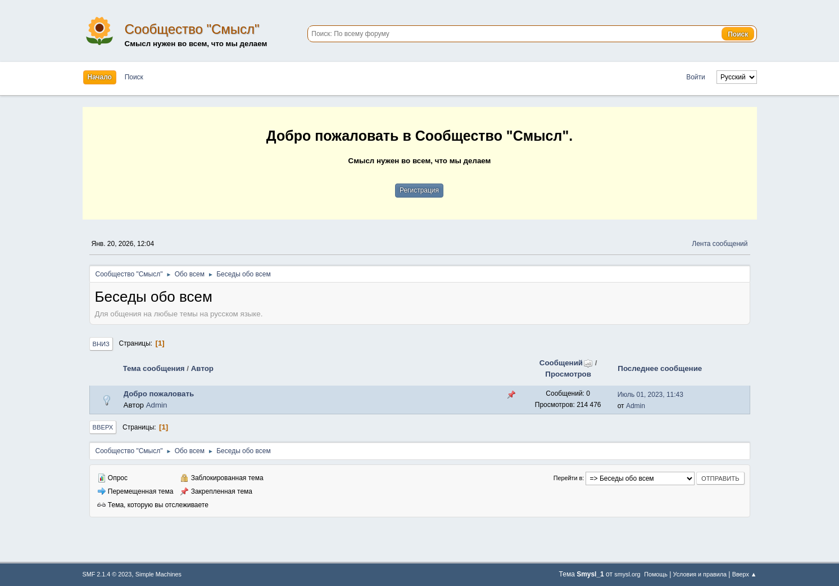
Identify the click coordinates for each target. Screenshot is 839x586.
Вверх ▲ (744, 574)
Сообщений (566, 363)
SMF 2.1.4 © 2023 (107, 574)
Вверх (103, 427)
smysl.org (627, 574)
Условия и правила (700, 574)
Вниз (101, 344)
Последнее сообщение (660, 368)
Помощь (656, 574)
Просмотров (568, 374)
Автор (202, 368)
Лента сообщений (719, 244)
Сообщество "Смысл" (192, 29)
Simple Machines (158, 574)
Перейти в (568, 478)
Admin (156, 405)
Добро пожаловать (159, 394)
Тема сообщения (154, 368)
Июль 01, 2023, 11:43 (650, 395)
